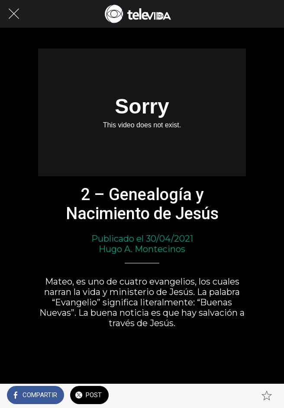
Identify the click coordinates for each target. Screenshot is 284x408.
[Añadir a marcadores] (266, 395)
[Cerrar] (14, 14)
